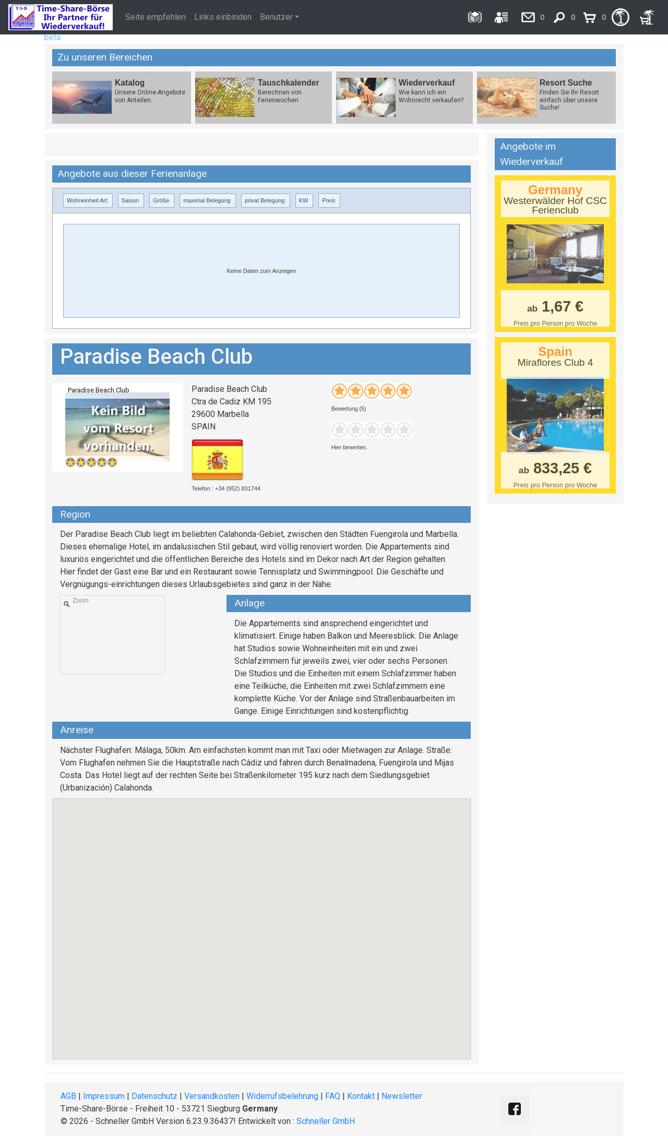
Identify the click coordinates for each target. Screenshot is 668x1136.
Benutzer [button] (276, 17)
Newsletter (401, 1096)
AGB (68, 1096)
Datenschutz (154, 1096)
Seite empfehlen (155, 17)
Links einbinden (223, 17)
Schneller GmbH (325, 1121)
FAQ (332, 1096)
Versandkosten (212, 1096)
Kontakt (361, 1096)
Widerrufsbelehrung (282, 1096)
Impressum (104, 1096)
